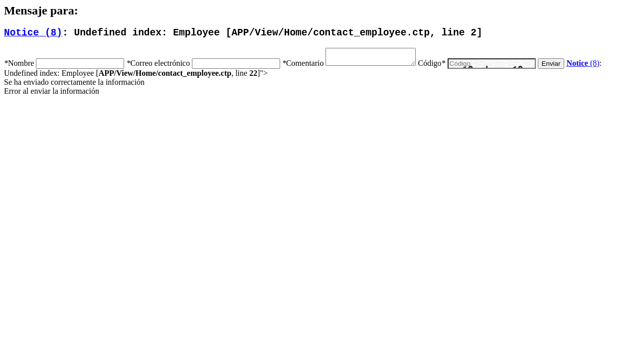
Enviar (561, 69)
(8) (33, 34)
